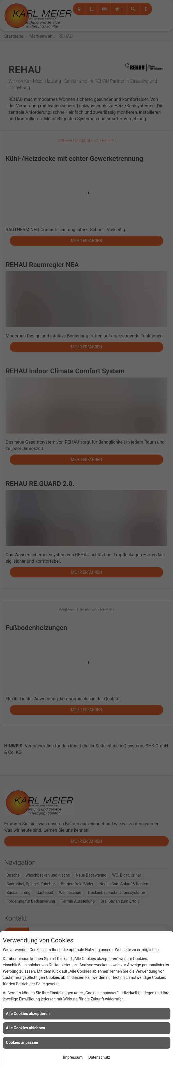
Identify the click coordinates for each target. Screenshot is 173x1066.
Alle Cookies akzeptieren (28, 1013)
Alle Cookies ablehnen (25, 1028)
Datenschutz (99, 1057)
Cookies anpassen (22, 1042)
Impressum (72, 1057)
